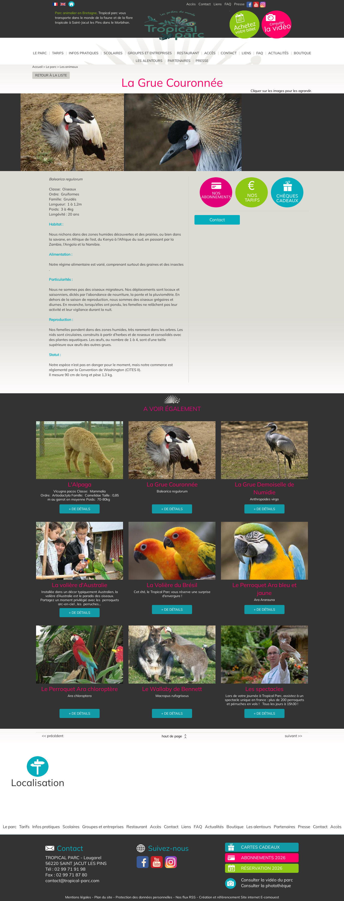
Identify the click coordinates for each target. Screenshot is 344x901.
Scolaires (113, 53)
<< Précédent (52, 736)
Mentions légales (78, 897)
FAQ (228, 4)
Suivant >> (293, 736)
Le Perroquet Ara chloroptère (79, 688)
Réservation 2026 (261, 868)
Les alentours (149, 61)
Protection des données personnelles (144, 897)
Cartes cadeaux (260, 847)
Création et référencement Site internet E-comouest (239, 897)
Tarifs (58, 53)
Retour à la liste (51, 75)
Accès (209, 53)
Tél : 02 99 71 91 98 (65, 869)
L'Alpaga (79, 484)
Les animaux (69, 67)
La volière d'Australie (79, 584)
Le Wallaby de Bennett (172, 688)
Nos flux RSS (186, 897)
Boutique (302, 53)
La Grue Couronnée (172, 484)
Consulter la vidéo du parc (267, 880)
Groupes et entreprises (150, 53)
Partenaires (179, 61)
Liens (218, 4)
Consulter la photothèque (266, 886)
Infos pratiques (83, 53)
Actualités (278, 53)
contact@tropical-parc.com (72, 880)
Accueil (37, 67)
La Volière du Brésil (172, 584)
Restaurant (188, 53)
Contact (228, 53)
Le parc (40, 53)
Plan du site (103, 897)
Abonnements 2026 (263, 857)
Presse (239, 4)
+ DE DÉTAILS (79, 509)
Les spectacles (264, 688)
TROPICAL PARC (62, 857)
